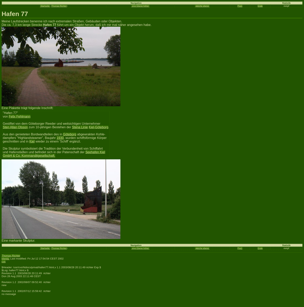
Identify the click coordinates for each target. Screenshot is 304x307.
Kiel (32, 141)
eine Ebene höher (140, 6)
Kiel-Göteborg (98, 127)
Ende (260, 6)
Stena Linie (80, 127)
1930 (60, 138)
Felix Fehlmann (19, 116)
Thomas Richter (59, 6)
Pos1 (239, 6)
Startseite (45, 6)
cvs (4, 261)
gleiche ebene (202, 6)
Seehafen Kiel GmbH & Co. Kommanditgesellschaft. (54, 153)
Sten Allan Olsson (15, 127)
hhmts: (6, 258)
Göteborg (69, 134)
